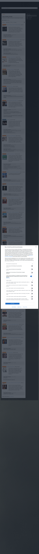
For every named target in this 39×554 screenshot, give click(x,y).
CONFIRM (12, 303)
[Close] (36, 247)
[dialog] (19, 277)
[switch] (31, 266)
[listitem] (19, 263)
